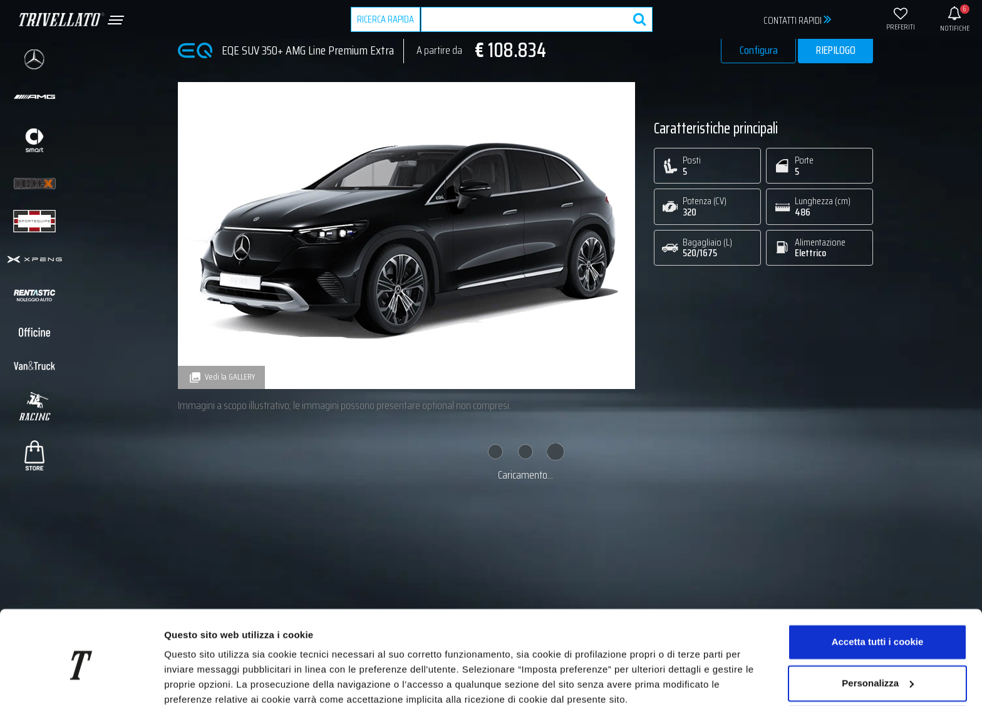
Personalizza (878, 630)
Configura (759, 50)
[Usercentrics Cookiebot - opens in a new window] (81, 681)
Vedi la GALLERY (221, 377)
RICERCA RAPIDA (385, 19)
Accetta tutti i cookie (878, 589)
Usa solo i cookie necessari (877, 671)
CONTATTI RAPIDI (797, 19)
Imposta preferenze (207, 681)
